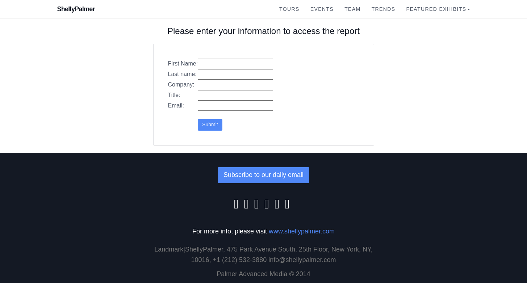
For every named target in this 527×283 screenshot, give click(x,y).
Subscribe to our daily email (263, 174)
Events (322, 9)
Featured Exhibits (438, 9)
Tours (289, 9)
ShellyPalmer (76, 9)
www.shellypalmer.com (302, 231)
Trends (384, 9)
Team (352, 9)
